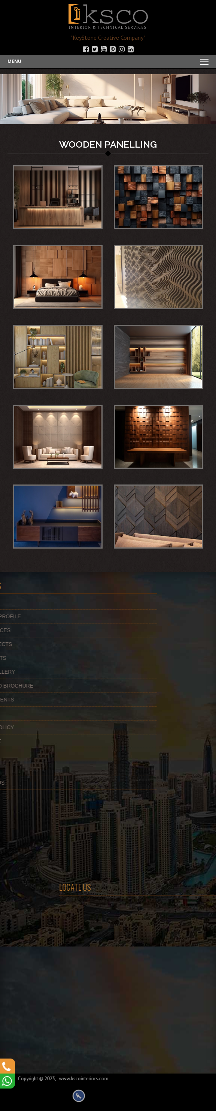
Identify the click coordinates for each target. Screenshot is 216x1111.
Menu (14, 61)
